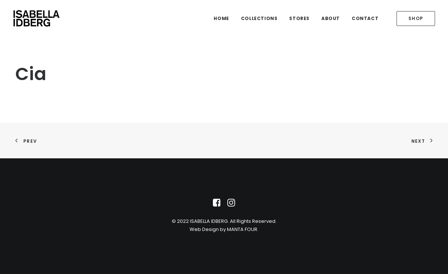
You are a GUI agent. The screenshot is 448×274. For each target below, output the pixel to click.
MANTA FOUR (242, 229)
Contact (365, 18)
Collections (259, 18)
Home (221, 18)
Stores (299, 18)
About (330, 18)
